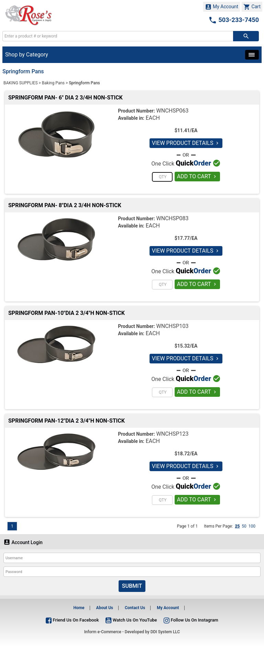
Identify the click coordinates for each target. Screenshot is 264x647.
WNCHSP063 (172, 110)
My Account (222, 6)
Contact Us (135, 607)
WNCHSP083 (172, 218)
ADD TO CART (197, 176)
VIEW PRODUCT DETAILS (186, 143)
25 (237, 526)
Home (78, 607)
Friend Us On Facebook (72, 620)
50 (244, 526)
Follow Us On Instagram (191, 620)
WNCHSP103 (172, 326)
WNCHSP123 (172, 434)
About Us (104, 607)
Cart (252, 6)
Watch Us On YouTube (131, 620)
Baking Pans (53, 83)
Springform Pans (84, 83)
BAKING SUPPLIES (20, 83)
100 (252, 526)
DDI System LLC (165, 631)
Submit (132, 586)
